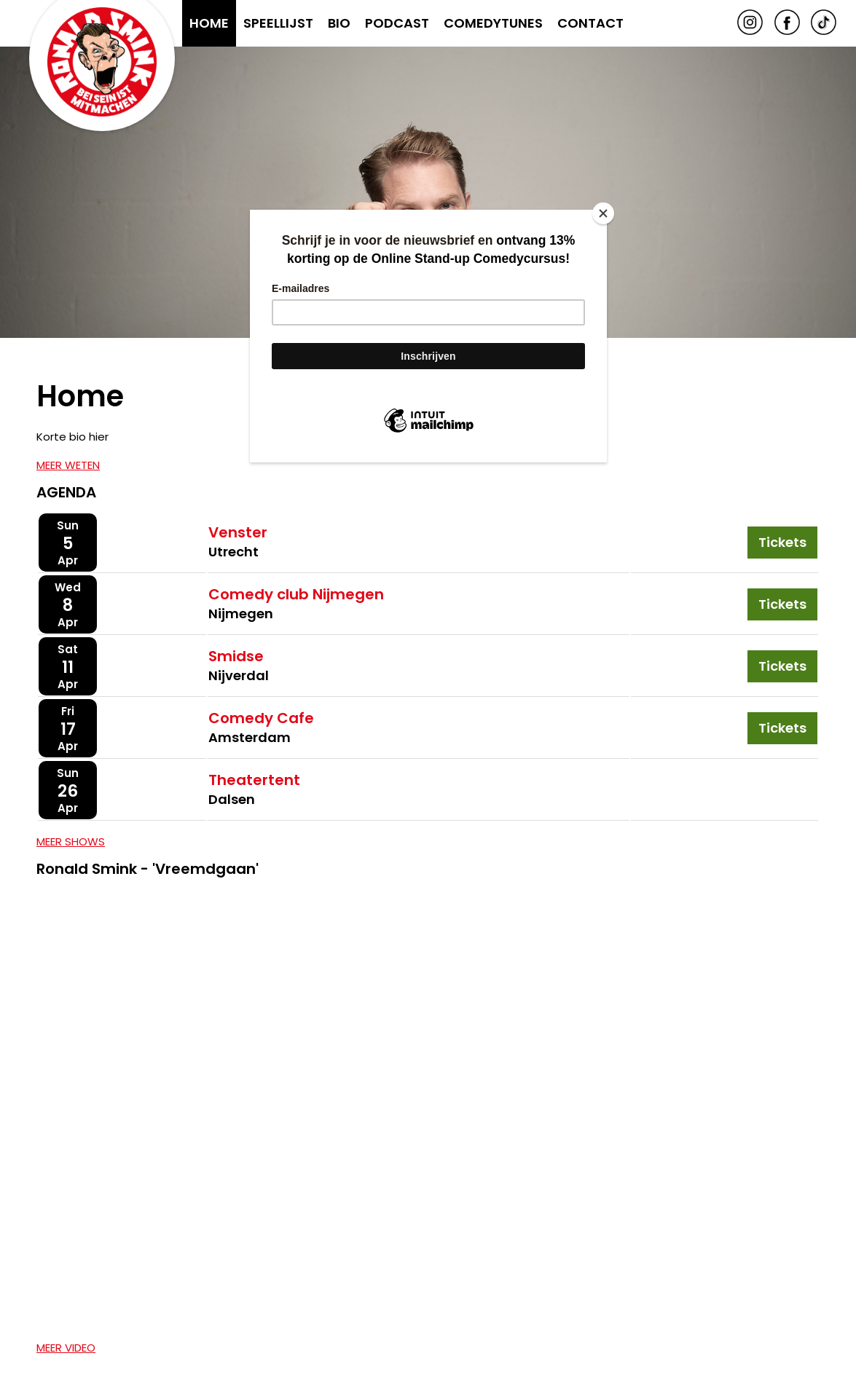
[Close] (603, 213)
